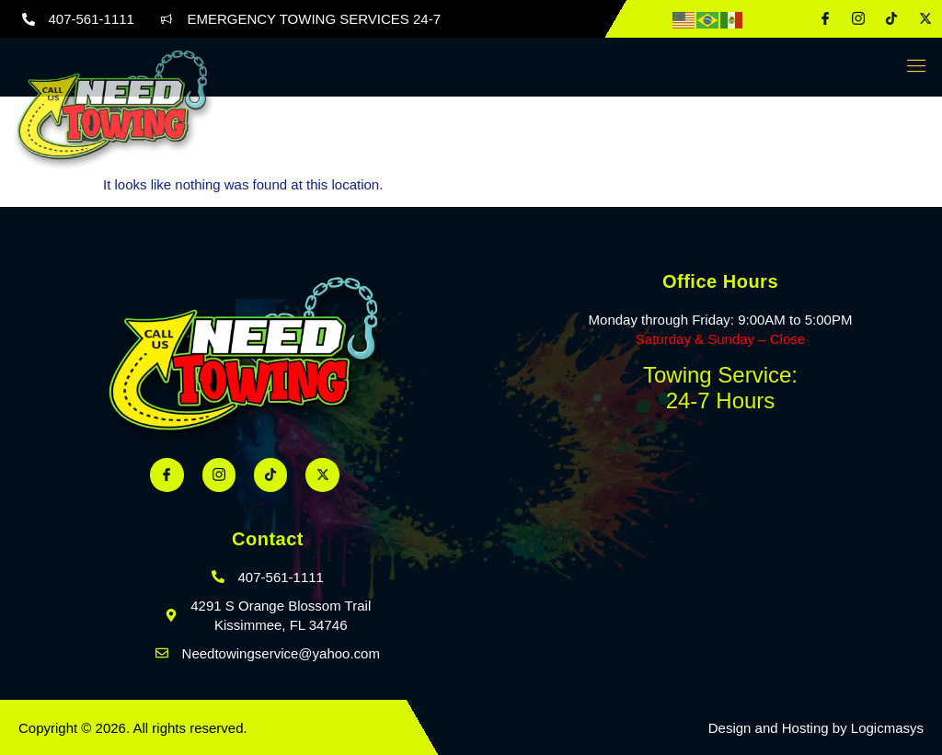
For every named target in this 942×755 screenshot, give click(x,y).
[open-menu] (912, 67)
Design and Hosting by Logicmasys (816, 728)
